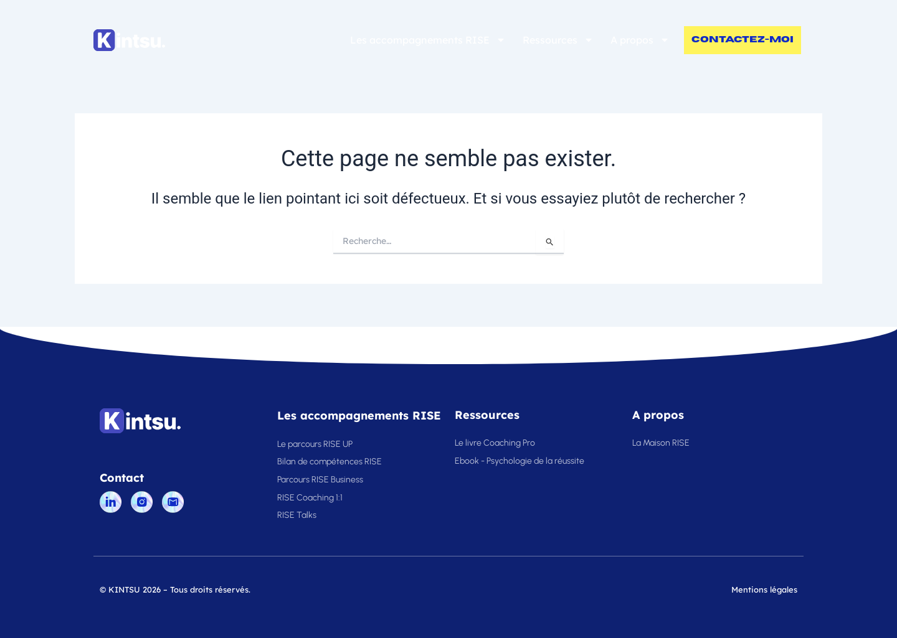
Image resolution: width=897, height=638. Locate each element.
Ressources (558, 40)
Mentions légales (764, 589)
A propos (640, 40)
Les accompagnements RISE (428, 40)
